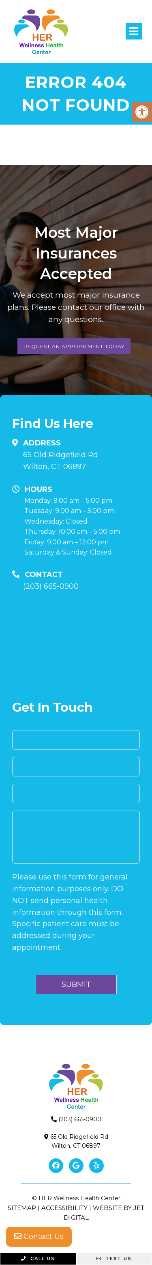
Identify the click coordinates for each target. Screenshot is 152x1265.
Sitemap (22, 1208)
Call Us (38, 1258)
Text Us (114, 1258)
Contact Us (39, 1236)
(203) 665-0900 (51, 586)
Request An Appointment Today (74, 346)
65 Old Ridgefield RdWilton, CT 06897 (60, 460)
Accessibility (64, 1208)
